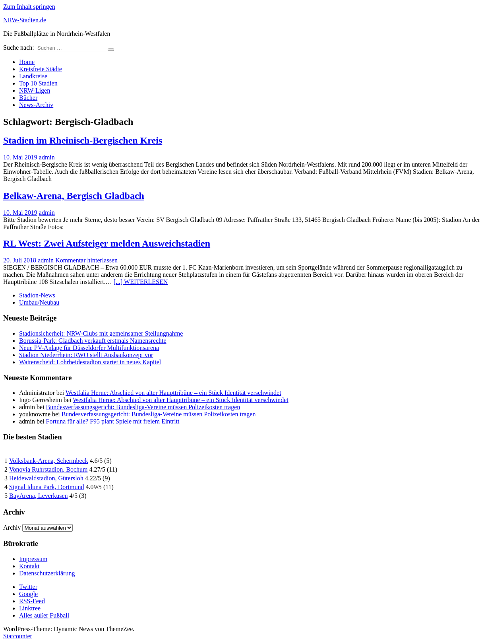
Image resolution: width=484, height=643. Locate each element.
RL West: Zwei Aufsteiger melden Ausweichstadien (106, 243)
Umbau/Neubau (39, 302)
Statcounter (17, 636)
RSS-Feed (32, 601)
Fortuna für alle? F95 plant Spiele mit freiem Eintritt (113, 421)
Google (28, 594)
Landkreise (33, 76)
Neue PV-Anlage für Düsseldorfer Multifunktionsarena (89, 347)
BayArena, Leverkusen (38, 495)
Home (27, 61)
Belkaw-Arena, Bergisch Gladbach (73, 195)
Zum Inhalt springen (29, 6)
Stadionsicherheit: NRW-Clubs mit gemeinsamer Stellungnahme (101, 333)
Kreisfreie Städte (40, 69)
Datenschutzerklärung (47, 573)
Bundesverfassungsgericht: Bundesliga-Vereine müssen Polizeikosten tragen (143, 407)
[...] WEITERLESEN (141, 281)
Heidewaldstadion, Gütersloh (46, 478)
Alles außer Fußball (44, 615)
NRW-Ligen (34, 90)
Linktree (30, 608)
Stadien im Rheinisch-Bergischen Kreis (82, 140)
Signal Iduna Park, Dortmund (46, 487)
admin (47, 157)
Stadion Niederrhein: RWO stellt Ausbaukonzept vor (86, 355)
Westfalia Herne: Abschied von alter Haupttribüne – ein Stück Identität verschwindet (173, 392)
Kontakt (29, 566)
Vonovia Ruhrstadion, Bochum (48, 469)
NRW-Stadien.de (24, 20)
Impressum (33, 559)
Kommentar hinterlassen (86, 260)
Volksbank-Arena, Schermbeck (48, 460)
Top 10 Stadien (38, 83)
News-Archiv (36, 104)
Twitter (28, 586)
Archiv (12, 527)
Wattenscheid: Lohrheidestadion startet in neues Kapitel (90, 362)
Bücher (28, 97)
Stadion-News (37, 295)
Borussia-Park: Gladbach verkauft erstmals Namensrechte (92, 340)
